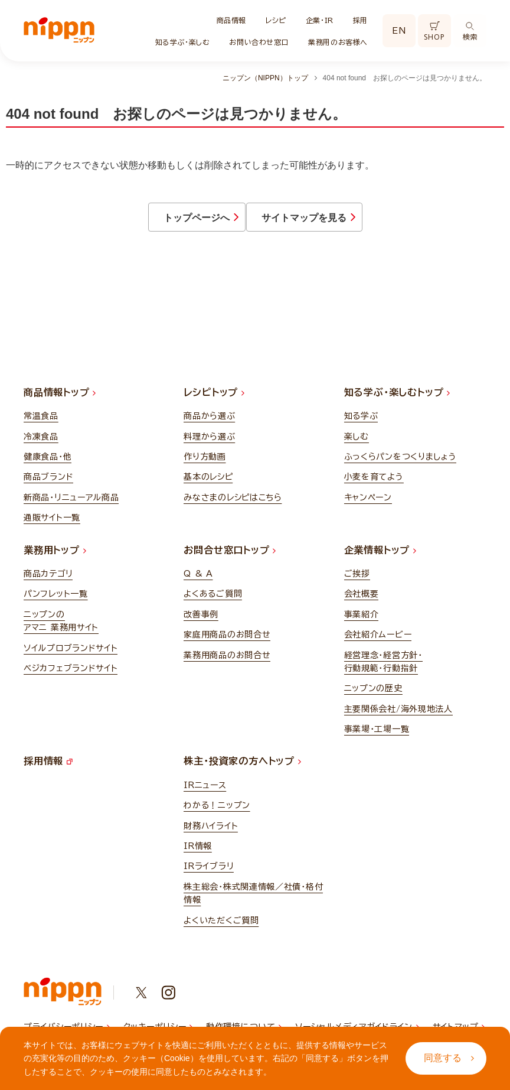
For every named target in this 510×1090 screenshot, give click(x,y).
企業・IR (320, 20)
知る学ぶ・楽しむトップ (397, 400)
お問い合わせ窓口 (259, 41)
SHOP (434, 31)
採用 (360, 20)
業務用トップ (55, 557)
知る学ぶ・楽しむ (182, 41)
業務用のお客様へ (338, 41)
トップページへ (152, 221)
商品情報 (231, 20)
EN (399, 31)
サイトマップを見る (352, 221)
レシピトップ (214, 400)
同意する (449, 1058)
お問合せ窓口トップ (230, 557)
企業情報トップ (380, 557)
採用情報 (48, 768)
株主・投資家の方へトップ (242, 768)
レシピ (276, 20)
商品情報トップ (60, 400)
